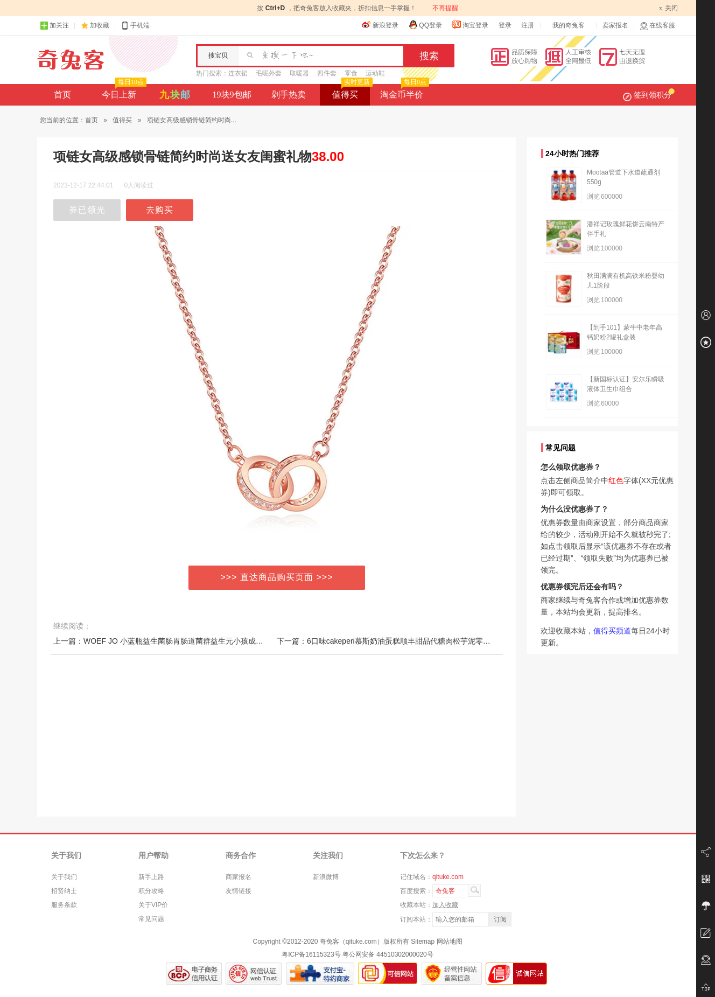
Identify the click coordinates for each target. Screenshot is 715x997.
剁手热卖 (288, 94)
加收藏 (99, 25)
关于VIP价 (153, 905)
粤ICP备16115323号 (311, 954)
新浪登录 (380, 24)
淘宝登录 (470, 24)
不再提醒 (445, 8)
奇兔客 (70, 60)
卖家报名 (615, 25)
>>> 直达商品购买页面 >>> (277, 577)
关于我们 (64, 877)
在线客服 (657, 25)
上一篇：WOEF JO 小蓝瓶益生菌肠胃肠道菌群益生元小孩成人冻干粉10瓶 (177, 641)
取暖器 (299, 73)
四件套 (327, 73)
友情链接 (238, 891)
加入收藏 (445, 905)
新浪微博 (326, 877)
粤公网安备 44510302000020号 (387, 954)
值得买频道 (612, 630)
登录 (505, 25)
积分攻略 (151, 891)
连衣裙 (238, 73)
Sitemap (422, 941)
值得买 (351, 91)
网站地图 (449, 941)
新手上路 (151, 877)
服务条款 (64, 905)
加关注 (54, 25)
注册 (527, 25)
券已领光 (87, 209)
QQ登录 (425, 24)
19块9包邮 (232, 94)
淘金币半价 (403, 91)
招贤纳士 (64, 891)
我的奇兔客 (568, 25)
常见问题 (151, 919)
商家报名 (238, 877)
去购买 (159, 209)
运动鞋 (375, 73)
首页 (62, 94)
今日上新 (123, 91)
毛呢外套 (269, 73)
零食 (351, 73)
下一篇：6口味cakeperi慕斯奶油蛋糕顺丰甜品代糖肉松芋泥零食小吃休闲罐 (402, 641)
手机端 (135, 25)
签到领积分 (649, 94)
